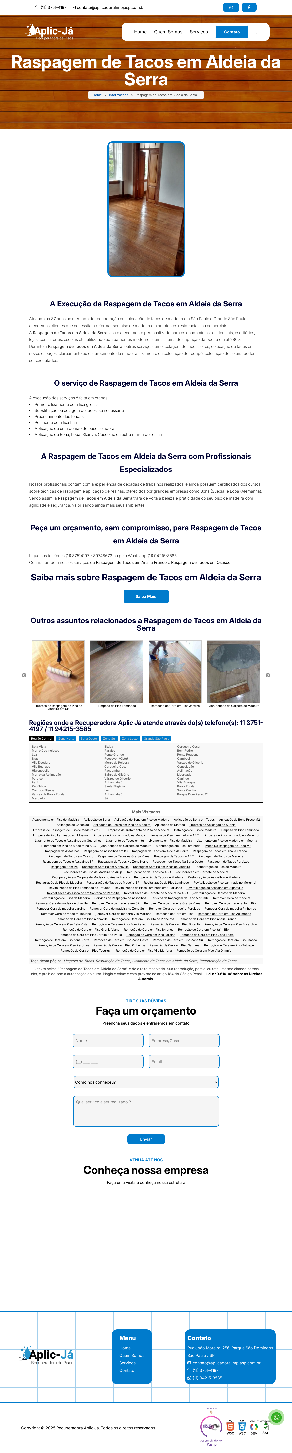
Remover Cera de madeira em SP (116, 903)
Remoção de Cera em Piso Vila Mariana (144, 950)
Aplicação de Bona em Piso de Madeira (141, 819)
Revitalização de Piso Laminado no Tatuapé (79, 888)
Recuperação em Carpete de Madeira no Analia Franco (91, 877)
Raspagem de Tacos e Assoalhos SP (68, 861)
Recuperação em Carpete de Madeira (202, 872)
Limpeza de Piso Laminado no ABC (174, 835)
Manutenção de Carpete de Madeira (125, 846)
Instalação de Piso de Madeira (195, 830)
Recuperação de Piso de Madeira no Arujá (93, 872)
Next (267, 675)
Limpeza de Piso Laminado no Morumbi (231, 835)
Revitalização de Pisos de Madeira (65, 898)
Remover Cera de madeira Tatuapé (66, 914)
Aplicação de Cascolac (73, 825)
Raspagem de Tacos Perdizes (228, 861)
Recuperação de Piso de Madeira (218, 867)
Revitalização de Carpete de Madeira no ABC (156, 893)
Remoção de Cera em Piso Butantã (175, 924)
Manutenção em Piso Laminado (178, 846)
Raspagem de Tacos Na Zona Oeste (178, 861)
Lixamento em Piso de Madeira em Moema (227, 840)
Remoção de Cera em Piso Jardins (150, 935)
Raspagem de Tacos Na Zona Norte (123, 861)
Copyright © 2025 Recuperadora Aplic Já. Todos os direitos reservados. (88, 1427)
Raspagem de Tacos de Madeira (221, 856)
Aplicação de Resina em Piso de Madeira (122, 825)
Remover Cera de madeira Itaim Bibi (230, 903)
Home (140, 32)
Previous (24, 675)
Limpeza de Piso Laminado (240, 830)
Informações (118, 95)
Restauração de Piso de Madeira (59, 882)
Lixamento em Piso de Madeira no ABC (68, 846)
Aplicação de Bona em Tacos (194, 819)
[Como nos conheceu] (146, 1082)
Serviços (199, 32)
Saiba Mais (146, 596)
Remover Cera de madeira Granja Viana (172, 903)
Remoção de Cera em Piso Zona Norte (62, 940)
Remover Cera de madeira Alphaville (62, 903)
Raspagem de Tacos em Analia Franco (131, 562)
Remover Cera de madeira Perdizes (174, 908)
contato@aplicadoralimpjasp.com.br (108, 7)
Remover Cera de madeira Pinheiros (230, 908)
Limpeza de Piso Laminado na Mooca (118, 835)
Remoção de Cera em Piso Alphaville (82, 919)
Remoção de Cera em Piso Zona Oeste (121, 940)
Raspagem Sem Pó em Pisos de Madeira (161, 867)
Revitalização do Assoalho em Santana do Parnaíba (83, 893)
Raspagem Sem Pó (64, 867)
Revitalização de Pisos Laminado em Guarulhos (148, 888)
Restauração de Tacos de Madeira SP (112, 882)
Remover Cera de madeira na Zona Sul (117, 908)
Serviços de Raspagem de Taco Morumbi (180, 898)
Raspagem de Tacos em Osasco (201, 562)
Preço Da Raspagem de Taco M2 (228, 846)
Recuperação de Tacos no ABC (149, 872)
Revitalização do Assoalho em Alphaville (214, 888)
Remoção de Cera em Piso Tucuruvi (86, 950)
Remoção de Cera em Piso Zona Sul (178, 940)
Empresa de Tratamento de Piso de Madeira (139, 830)
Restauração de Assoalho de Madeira (214, 877)
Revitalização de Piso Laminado (166, 882)
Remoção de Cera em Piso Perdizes (63, 945)
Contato (232, 31)
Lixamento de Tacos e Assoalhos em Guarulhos (68, 840)
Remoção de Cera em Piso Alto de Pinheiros (143, 919)
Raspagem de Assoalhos (62, 851)
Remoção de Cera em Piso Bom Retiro (119, 924)
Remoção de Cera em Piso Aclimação (224, 914)
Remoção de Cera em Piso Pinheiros (119, 945)
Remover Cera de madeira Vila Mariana (123, 914)
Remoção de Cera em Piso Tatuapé (229, 945)
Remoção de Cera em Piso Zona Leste (207, 935)
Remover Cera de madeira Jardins (60, 908)
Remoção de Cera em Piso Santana (175, 945)
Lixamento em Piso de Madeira (170, 840)
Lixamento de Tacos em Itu (125, 840)
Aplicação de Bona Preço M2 (239, 819)
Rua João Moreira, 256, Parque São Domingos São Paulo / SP (230, 1351)
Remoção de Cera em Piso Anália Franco (207, 919)
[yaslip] (211, 1428)
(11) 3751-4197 (51, 7)
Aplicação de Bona (97, 819)
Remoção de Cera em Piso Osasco (232, 940)
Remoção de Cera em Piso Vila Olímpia (203, 950)
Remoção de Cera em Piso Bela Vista (61, 924)
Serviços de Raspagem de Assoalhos (120, 898)
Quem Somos (168, 32)
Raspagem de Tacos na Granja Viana (124, 856)
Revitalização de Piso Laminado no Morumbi (224, 882)
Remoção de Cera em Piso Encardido (230, 924)
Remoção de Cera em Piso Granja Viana (91, 929)
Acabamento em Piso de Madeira (55, 819)
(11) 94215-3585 (204, 1378)
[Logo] (47, 1357)
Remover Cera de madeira (232, 898)
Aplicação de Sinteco (170, 825)
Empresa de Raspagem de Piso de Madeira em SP (68, 830)
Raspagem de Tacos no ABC (174, 856)
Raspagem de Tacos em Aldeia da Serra (160, 851)
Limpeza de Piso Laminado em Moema (60, 835)
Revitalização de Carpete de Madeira (218, 893)
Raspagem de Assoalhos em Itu (106, 851)
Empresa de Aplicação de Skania (212, 825)
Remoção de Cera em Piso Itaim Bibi (203, 929)
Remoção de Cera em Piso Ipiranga (149, 929)
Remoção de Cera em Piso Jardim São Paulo (90, 935)
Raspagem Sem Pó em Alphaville (105, 867)
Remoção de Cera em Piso (174, 914)
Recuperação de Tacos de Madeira (158, 877)
